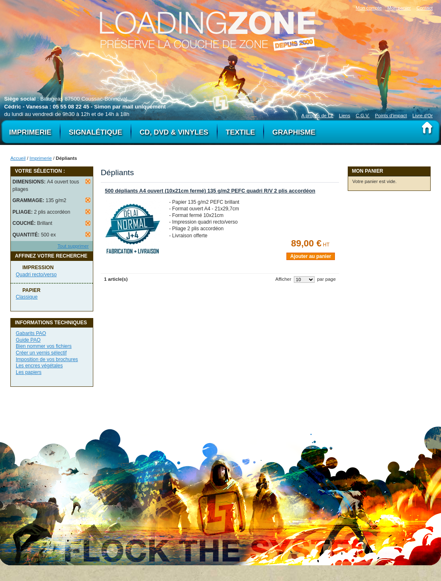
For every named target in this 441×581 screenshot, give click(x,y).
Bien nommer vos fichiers (44, 346)
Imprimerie (40, 158)
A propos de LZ (317, 115)
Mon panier (399, 7)
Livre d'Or (422, 115)
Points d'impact (391, 115)
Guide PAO (28, 340)
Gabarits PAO (31, 333)
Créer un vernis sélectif (41, 353)
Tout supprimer (73, 245)
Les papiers (28, 372)
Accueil (18, 158)
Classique (27, 297)
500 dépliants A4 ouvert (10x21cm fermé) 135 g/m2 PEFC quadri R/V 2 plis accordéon (210, 191)
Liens (344, 115)
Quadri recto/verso (36, 274)
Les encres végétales (39, 366)
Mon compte (369, 7)
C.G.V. (362, 115)
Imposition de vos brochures (47, 359)
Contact (425, 7)
